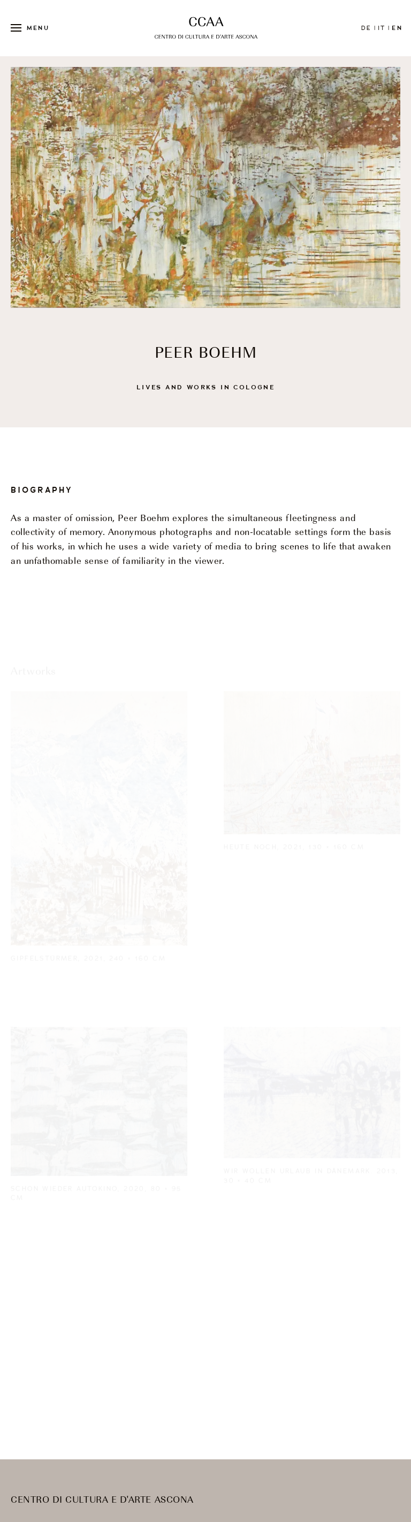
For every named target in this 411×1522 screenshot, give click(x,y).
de (366, 28)
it (381, 28)
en (397, 28)
